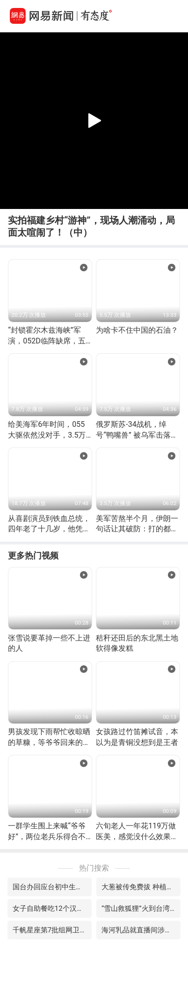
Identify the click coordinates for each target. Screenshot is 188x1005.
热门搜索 (94, 868)
